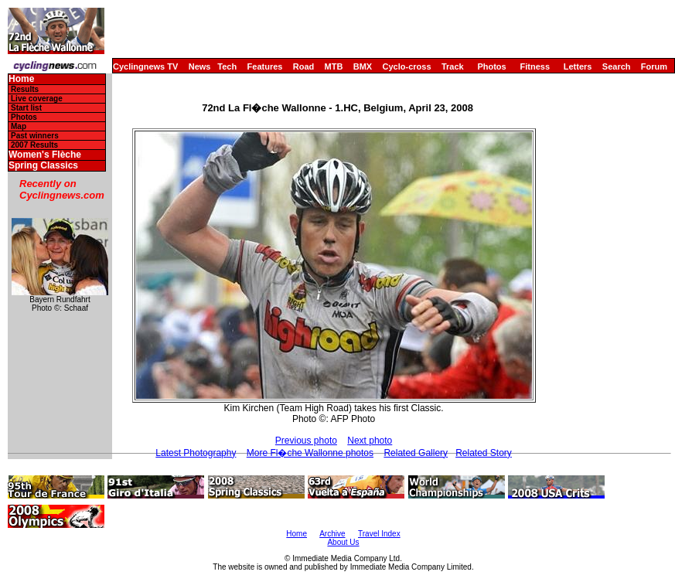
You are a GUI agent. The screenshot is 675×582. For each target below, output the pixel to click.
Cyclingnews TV (145, 66)
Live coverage (37, 98)
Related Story (483, 453)
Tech (227, 66)
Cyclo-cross (407, 66)
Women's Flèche (45, 155)
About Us (343, 542)
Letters (578, 66)
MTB (334, 66)
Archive (332, 533)
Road (304, 66)
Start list (26, 108)
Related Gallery (416, 453)
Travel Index (379, 533)
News (200, 66)
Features (265, 66)
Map (18, 126)
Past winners (35, 135)
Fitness (535, 66)
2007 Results (34, 145)
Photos (491, 66)
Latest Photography (195, 453)
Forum (654, 66)
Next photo (369, 440)
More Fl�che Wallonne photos (310, 453)
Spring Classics (43, 166)
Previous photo (306, 440)
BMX (362, 66)
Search (616, 66)
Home (21, 79)
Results (25, 89)
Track (452, 66)
